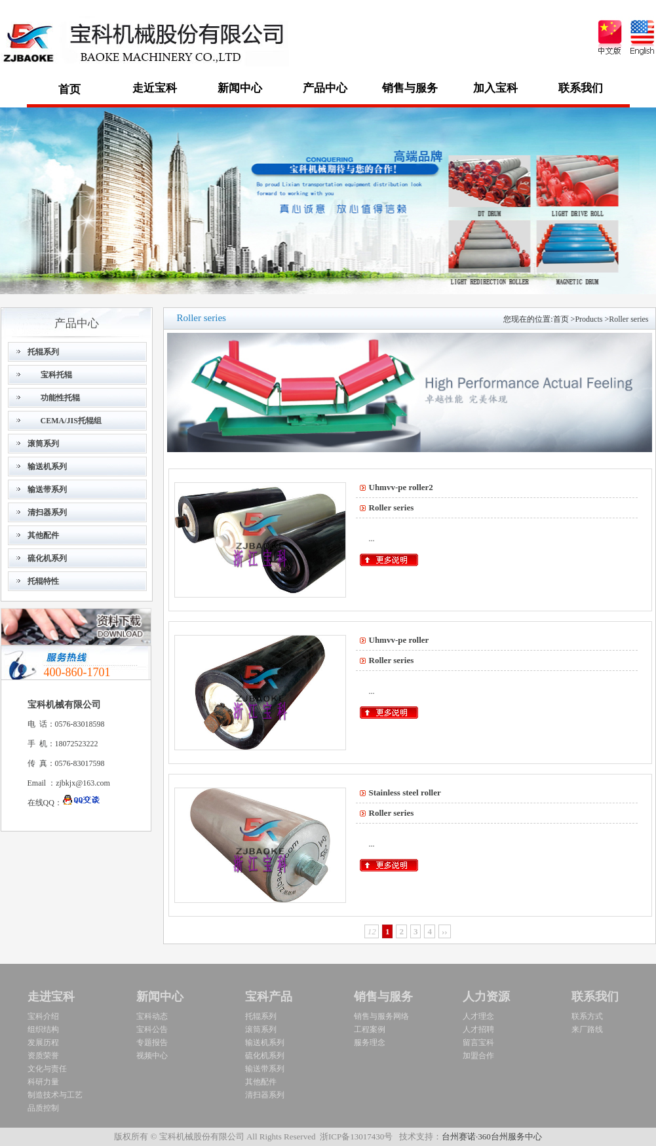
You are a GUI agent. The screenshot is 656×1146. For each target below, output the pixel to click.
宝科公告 (152, 1029)
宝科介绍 (43, 1016)
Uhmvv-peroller (399, 640)
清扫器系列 (264, 1094)
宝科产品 (268, 996)
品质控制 (43, 1108)
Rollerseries (628, 319)
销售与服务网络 (381, 1016)
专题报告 (152, 1042)
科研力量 (43, 1081)
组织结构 (43, 1029)
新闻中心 (159, 996)
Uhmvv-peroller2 (401, 487)
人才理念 (478, 1016)
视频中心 (152, 1055)
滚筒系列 (261, 1029)
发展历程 (43, 1042)
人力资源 (486, 996)
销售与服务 (383, 996)
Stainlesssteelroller (405, 792)
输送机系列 (264, 1042)
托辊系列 (261, 1016)
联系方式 (587, 1016)
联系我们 (595, 996)
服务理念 (369, 1042)
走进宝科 (51, 996)
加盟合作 (478, 1055)
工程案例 (369, 1029)
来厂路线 (587, 1029)
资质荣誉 (43, 1055)
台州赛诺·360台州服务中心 (492, 1136)
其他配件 (261, 1081)
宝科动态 (152, 1016)
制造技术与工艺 (55, 1094)
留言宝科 (478, 1042)
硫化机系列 (264, 1055)
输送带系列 (264, 1068)
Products (588, 319)
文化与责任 (47, 1068)
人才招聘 (478, 1029)
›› (445, 931)
